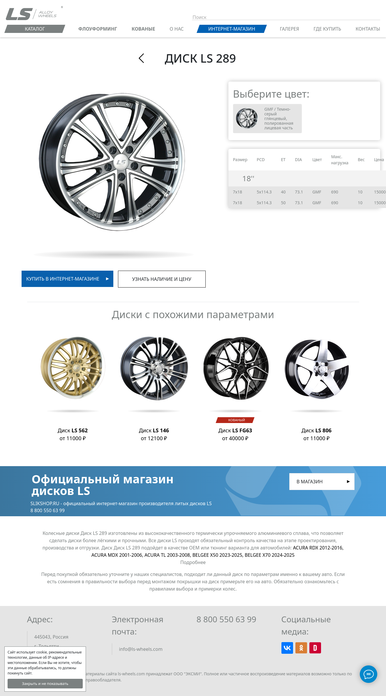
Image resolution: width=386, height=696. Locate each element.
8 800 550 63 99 (226, 619)
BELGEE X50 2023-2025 (218, 555)
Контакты (368, 29)
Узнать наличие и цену (161, 279)
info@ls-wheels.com (141, 649)
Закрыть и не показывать (45, 683)
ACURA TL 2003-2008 (168, 555)
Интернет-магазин (231, 29)
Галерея (289, 29)
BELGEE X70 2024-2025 (270, 555)
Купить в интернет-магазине (62, 279)
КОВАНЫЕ (143, 29)
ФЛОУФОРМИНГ (97, 29)
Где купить (327, 29)
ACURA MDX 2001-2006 (117, 555)
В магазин (310, 481)
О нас (177, 29)
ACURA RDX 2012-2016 (318, 548)
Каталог (35, 29)
